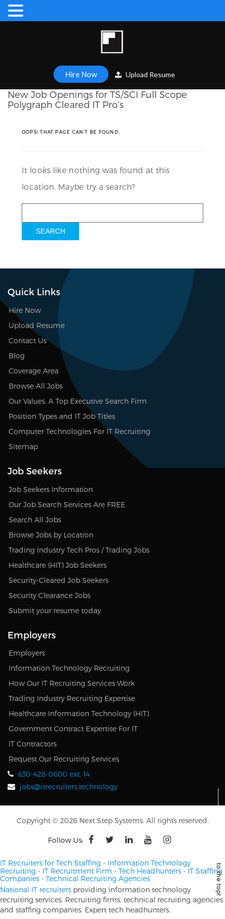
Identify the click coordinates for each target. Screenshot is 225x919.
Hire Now (81, 74)
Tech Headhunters (150, 871)
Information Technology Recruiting (69, 668)
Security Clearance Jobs (49, 595)
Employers (27, 652)
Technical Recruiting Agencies (98, 878)
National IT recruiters (35, 889)
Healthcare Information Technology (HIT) (79, 713)
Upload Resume (145, 74)
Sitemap (23, 446)
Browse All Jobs (36, 386)
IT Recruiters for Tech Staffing (50, 862)
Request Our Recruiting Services (64, 758)
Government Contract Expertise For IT (73, 728)
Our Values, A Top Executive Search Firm (78, 401)
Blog (17, 355)
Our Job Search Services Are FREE (67, 504)
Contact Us (27, 340)
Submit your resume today (55, 610)
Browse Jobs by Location (51, 534)
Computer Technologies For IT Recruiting (79, 431)
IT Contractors (33, 743)
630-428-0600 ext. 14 (54, 774)
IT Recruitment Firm (77, 871)
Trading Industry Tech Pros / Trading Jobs (79, 550)
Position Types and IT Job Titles (62, 416)
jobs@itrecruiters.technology (69, 786)
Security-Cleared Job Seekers (58, 580)
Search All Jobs (35, 519)
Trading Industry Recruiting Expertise (72, 698)
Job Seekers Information (51, 489)
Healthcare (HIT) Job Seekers (57, 565)
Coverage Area (34, 370)
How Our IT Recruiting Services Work (72, 683)
